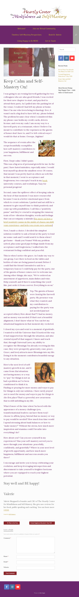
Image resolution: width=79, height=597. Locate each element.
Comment (7, 538)
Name (6, 556)
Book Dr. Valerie (55, 35)
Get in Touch (50, 41)
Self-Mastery (12, 514)
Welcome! (21, 28)
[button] (76, 35)
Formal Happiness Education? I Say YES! (42, 523)
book (44, 180)
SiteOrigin (42, 593)
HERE (6, 510)
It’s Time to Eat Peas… (12, 523)
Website (6, 567)
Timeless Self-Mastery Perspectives (27, 35)
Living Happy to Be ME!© (27, 41)
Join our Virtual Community (44, 28)
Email (6, 562)
